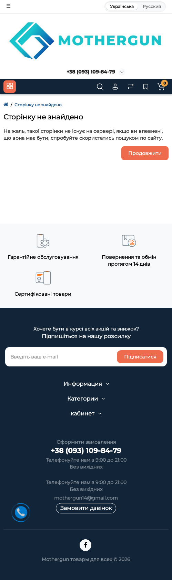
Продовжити (145, 153)
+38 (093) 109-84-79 (91, 72)
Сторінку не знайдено (38, 104)
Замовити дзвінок (86, 508)
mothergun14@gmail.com (86, 498)
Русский (152, 6)
